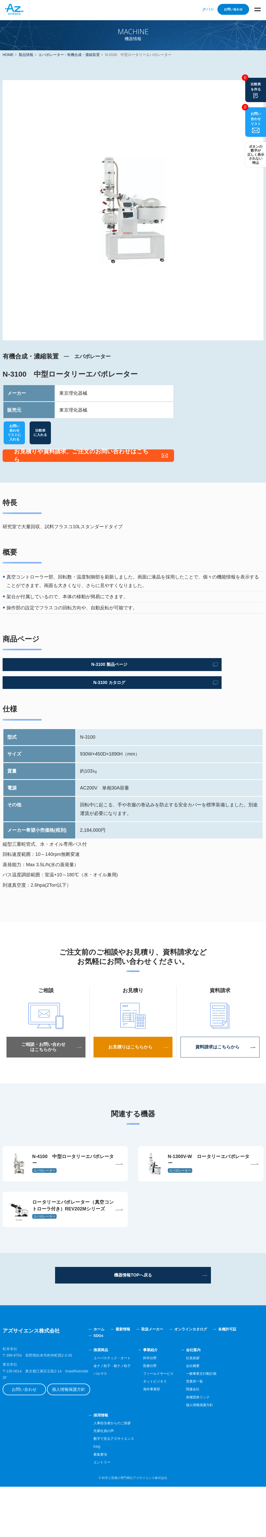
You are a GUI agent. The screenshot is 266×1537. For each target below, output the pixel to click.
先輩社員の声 (119, 1481)
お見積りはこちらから (133, 1070)
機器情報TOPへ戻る (133, 1324)
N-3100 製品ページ (51, 686)
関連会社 (213, 1439)
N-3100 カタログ (50, 705)
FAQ (112, 1497)
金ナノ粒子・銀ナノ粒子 (129, 1416)
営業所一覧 (215, 1431)
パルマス (116, 1424)
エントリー (118, 1512)
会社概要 (213, 1416)
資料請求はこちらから (220, 1070)
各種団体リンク (219, 1447)
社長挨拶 (213, 1408)
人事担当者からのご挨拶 (129, 1473)
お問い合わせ (233, 9)
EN (211, 9)
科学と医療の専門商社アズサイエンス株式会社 (134, 1528)
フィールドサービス (177, 1424)
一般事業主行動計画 (222, 1424)
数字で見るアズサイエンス (130, 1489)
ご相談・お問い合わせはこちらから (46, 1070)
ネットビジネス (174, 1431)
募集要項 (116, 1505)
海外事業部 (170, 1439)
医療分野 (168, 1416)
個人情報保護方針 (79, 1434)
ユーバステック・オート (129, 1408)
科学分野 (168, 1408)
